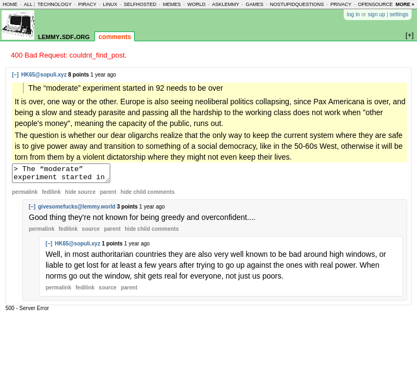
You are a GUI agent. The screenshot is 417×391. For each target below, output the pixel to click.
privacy (341, 4)
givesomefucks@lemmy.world (76, 210)
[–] (15, 75)
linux (110, 4)
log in (353, 14)
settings (399, 14)
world (196, 4)
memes (172, 4)
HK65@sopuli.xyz (44, 75)
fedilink (51, 195)
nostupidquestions (297, 4)
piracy (87, 4)
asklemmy (225, 4)
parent (108, 195)
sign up (376, 14)
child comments (147, 195)
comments (114, 37)
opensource (375, 4)
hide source (80, 195)
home (10, 4)
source (91, 232)
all (28, 4)
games (254, 4)
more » (404, 4)
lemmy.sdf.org (64, 36)
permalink (24, 195)
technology (54, 4)
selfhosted (140, 4)
